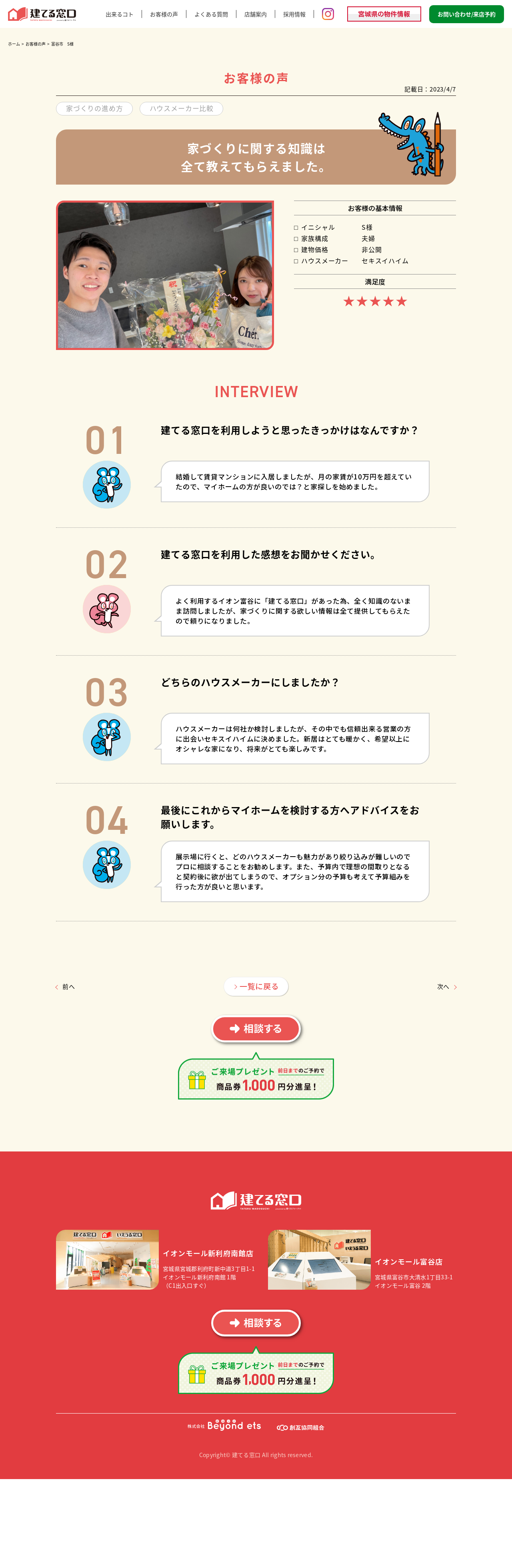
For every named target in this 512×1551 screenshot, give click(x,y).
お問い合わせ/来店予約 (467, 14)
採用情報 (294, 14)
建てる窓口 (42, 14)
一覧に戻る (259, 985)
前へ (68, 986)
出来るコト (120, 14)
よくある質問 (211, 14)
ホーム (14, 44)
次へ (443, 986)
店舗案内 (255, 14)
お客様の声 (164, 14)
